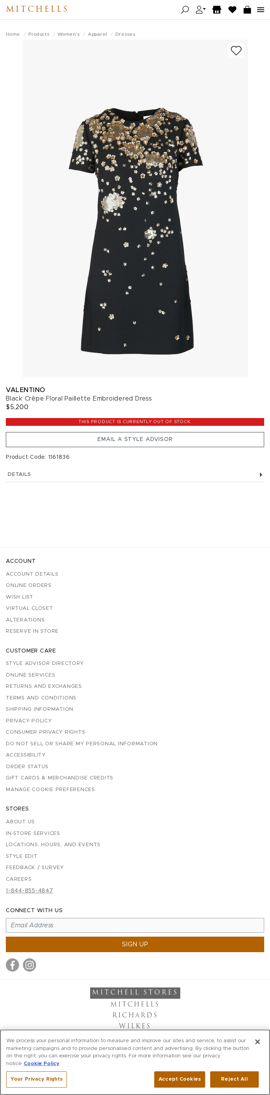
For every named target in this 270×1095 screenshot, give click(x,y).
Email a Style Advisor (135, 439)
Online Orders (29, 585)
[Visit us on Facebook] (12, 965)
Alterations (25, 620)
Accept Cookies (180, 1079)
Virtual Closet (29, 608)
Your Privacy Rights (36, 1079)
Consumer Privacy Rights (45, 732)
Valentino (25, 390)
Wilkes (135, 1027)
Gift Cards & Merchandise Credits (59, 778)
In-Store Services (33, 833)
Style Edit (22, 856)
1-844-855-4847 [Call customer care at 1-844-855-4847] (29, 891)
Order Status (27, 766)
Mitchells (37, 10)
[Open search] (185, 10)
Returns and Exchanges (44, 686)
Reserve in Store (32, 631)
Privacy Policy (29, 721)
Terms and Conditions (41, 698)
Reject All (234, 1079)
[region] (135, 1062)
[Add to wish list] (236, 50)
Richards (135, 1016)
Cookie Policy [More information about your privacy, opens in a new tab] (41, 1063)
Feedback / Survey (35, 867)
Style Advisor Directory (45, 663)
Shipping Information (39, 709)
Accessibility (26, 755)
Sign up (135, 944)
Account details (32, 574)
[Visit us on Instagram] (29, 965)
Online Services (30, 675)
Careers (18, 879)
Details (135, 474)
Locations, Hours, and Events (53, 844)
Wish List (19, 597)
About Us (20, 821)
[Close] (257, 1041)
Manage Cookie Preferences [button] (50, 789)
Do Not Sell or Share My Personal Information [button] (82, 743)
